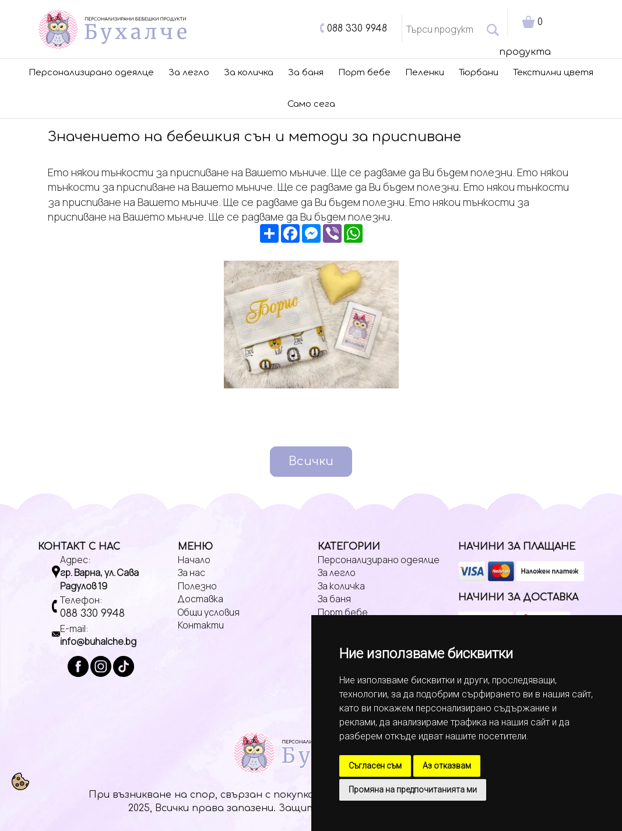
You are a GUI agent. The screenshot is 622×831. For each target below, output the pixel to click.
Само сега (311, 104)
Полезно (197, 585)
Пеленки (424, 73)
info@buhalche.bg (98, 641)
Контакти (201, 625)
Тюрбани (478, 73)
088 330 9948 (357, 28)
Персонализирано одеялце (91, 73)
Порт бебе (364, 73)
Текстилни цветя (553, 73)
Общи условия (209, 612)
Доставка (200, 598)
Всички (311, 461)
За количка (248, 73)
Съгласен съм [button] (375, 765)
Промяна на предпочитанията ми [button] (413, 789)
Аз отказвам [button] (447, 765)
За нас (191, 572)
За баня (306, 73)
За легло (188, 73)
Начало (194, 559)
